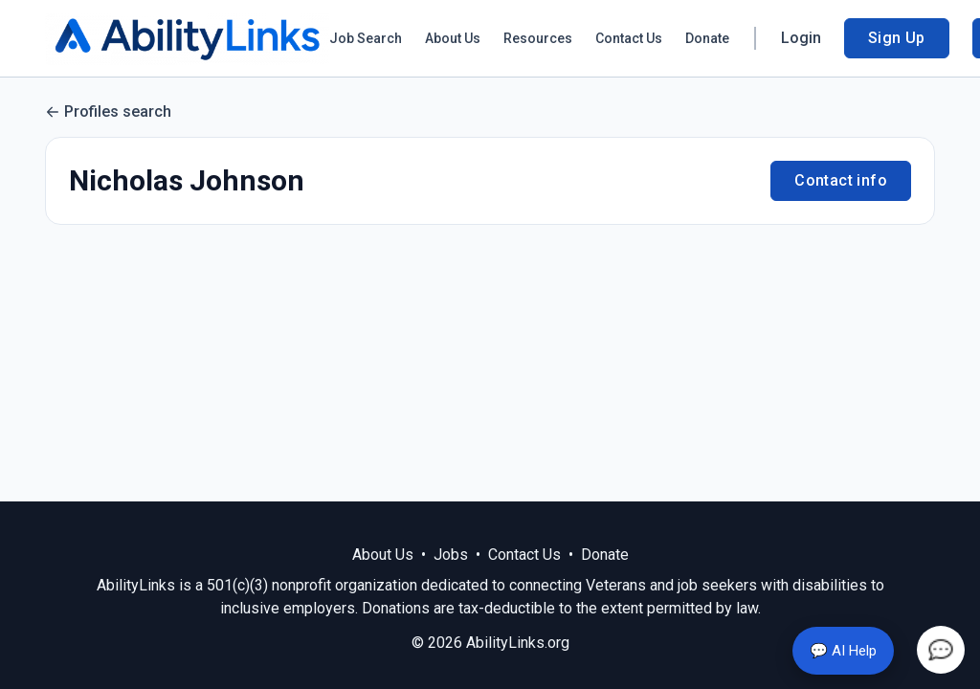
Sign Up (896, 38)
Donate (707, 38)
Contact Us (628, 38)
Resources (537, 38)
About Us (452, 38)
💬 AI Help (843, 650)
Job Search (365, 38)
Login (801, 38)
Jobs (451, 554)
